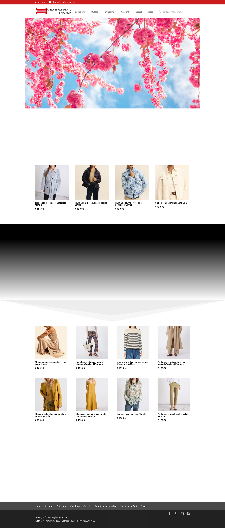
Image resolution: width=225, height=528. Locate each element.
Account (125, 12)
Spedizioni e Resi (128, 506)
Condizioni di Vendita (106, 506)
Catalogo (75, 506)
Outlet (94, 12)
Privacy (144, 506)
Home (38, 506)
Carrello (140, 12)
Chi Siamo (62, 506)
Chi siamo (109, 12)
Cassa (150, 12)
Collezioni (80, 12)
